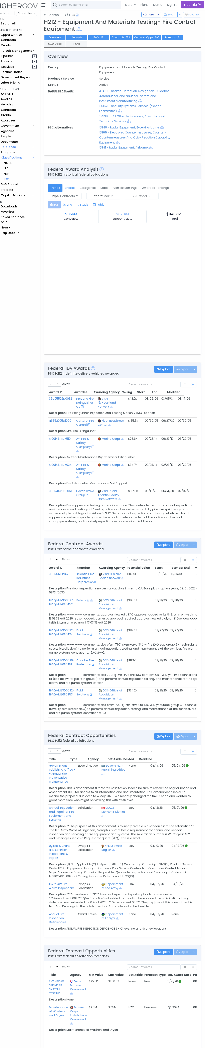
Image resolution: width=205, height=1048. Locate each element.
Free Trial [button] (192, 5)
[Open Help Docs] (85, 15)
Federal (12, 13)
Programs (16, 152)
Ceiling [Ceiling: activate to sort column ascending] (139, 392)
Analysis (85, 37)
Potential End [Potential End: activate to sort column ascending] (188, 572)
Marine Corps (116, 439)
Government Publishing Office (132, 772)
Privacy (95, 1042)
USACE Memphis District (131, 806)
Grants (14, 45)
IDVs (106, 37)
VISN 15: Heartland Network (112, 403)
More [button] (129, 5)
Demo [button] (157, 5)
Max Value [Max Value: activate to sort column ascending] (124, 955)
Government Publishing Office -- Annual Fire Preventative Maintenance (76, 774)
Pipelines (15, 56)
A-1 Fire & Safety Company (89, 443)
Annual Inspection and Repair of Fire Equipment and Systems (74, 808)
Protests (15, 190)
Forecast (180, 37)
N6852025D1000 (68, 421)
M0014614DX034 (68, 465)
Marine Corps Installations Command (86, 993)
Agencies (16, 131)
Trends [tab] (63, 188)
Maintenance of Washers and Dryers (66, 991)
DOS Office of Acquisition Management (119, 608)
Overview (63, 37)
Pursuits (14, 61)
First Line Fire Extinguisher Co (91, 403)
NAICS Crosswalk (69, 91)
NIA (14, 168)
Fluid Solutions (90, 636)
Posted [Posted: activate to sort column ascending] (168, 763)
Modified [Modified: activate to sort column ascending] (186, 392)
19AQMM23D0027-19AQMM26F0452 (70, 606)
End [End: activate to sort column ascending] (167, 392)
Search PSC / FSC (67, 15)
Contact (70, 1042)
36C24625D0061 (68, 491)
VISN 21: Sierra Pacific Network (118, 580)
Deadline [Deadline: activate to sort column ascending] (185, 763)
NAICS (16, 163)
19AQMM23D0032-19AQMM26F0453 (69, 696)
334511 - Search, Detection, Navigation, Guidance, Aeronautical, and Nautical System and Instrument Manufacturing (137, 96)
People (14, 136)
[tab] (62, 204)
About (57, 1042)
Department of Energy (130, 900)
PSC (14, 179)
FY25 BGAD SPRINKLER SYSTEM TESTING (64, 967)
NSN (15, 174)
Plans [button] (144, 5)
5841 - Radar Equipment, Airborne (129, 148)
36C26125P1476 (67, 578)
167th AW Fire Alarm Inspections (71, 870)
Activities (15, 67)
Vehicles (15, 104)
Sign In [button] (172, 5)
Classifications (20, 158)
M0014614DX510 (68, 439)
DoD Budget (18, 184)
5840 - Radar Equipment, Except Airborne (135, 127)
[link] (193, 384)
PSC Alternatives (68, 127)
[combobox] (119, 5)
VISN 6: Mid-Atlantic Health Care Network (113, 495)
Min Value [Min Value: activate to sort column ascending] (104, 955)
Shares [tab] (78, 188)
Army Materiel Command (86, 965)
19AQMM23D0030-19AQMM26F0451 (70, 666)
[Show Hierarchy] (110, 29)
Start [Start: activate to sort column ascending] (153, 392)
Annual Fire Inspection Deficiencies (72, 900)
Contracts (16, 40)
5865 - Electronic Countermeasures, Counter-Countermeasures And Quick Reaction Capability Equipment (138, 137)
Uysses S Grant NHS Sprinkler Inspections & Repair (77, 840)
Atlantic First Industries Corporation (93, 582)
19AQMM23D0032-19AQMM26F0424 (69, 636)
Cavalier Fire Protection (93, 666)
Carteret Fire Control (91, 423)
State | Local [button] (34, 13)
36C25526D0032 (68, 399)
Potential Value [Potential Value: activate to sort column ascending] (146, 572)
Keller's (89, 604)
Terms (83, 1042)
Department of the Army (130, 870)
